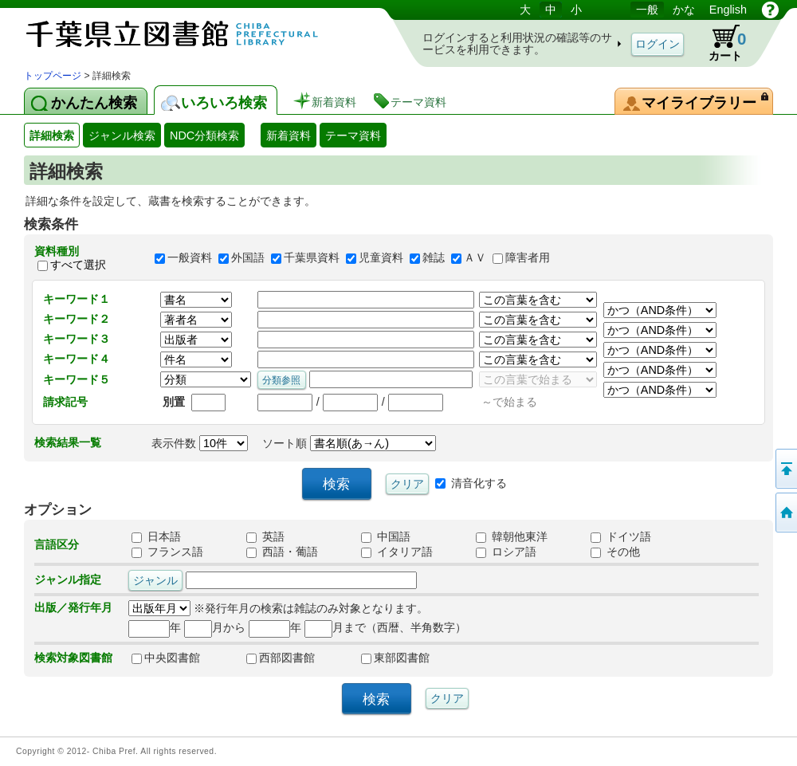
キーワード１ (76, 299)
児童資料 (381, 258)
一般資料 (189, 258)
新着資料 (288, 135)
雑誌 (433, 258)
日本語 (156, 536)
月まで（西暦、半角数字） (385, 627)
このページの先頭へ (785, 469)
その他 (615, 551)
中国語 (385, 536)
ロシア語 (506, 551)
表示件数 (199, 443)
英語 (265, 536)
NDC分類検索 (204, 135)
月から (214, 627)
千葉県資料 (312, 258)
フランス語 (167, 551)
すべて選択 (78, 264)
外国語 (248, 258)
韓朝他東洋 (512, 536)
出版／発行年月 (73, 607)
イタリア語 (397, 551)
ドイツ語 (621, 536)
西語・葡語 (282, 551)
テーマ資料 (353, 135)
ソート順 (349, 443)
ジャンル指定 (67, 579)
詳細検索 (51, 135)
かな (684, 9)
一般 (647, 9)
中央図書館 (166, 657)
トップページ (52, 75)
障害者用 (527, 258)
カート (719, 43)
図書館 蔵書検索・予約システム (191, 34)
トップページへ (785, 512)
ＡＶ (475, 258)
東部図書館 (395, 657)
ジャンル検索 (121, 135)
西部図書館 (280, 657)
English (728, 9)
